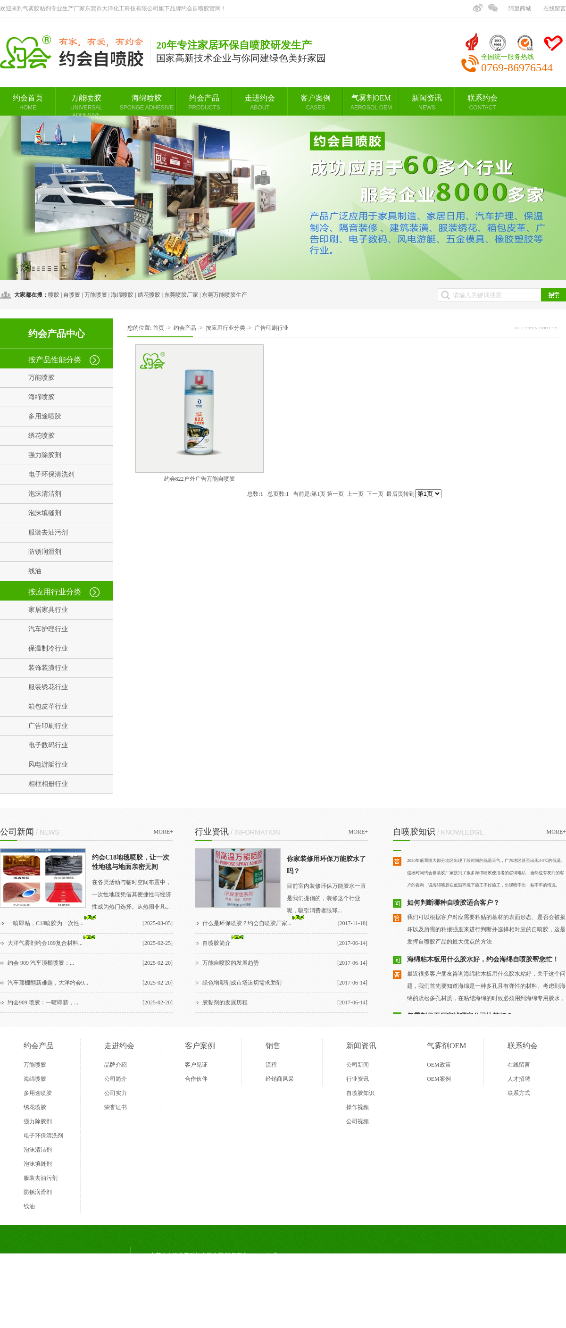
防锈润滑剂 (44, 551)
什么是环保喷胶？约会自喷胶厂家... (246, 923)
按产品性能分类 (54, 360)
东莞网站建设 (201, 1308)
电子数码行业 (48, 745)
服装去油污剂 (48, 532)
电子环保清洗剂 (51, 474)
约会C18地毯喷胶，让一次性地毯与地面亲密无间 (130, 862)
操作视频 (357, 1107)
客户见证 (196, 1064)
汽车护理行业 (48, 629)
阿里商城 (519, 8)
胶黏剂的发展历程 (225, 1002)
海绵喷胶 (146, 102)
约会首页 (28, 102)
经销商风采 (280, 1079)
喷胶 (53, 295)
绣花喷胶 (149, 295)
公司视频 (357, 1121)
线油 (35, 571)
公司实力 (115, 1093)
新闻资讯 (427, 102)
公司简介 (115, 1079)
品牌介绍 (115, 1064)
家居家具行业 (48, 609)
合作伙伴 (196, 1079)
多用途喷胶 (44, 416)
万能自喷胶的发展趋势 (230, 963)
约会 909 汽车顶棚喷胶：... (41, 963)
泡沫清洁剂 (44, 493)
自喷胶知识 (360, 1093)
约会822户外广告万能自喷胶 (199, 479)
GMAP (265, 1308)
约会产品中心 (56, 333)
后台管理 (295, 1308)
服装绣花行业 (48, 687)
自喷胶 (71, 295)
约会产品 (204, 102)
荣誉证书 (115, 1107)
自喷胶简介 (216, 943)
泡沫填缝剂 (44, 513)
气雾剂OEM (371, 102)
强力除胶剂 (44, 455)
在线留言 (554, 8)
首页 (158, 328)
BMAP (237, 1308)
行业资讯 (357, 1079)
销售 (273, 1046)
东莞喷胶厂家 (181, 295)
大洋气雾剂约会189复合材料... (45, 943)
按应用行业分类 (54, 592)
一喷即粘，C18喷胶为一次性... (45, 923)
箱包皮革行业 (48, 706)
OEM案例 (439, 1079)
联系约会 (482, 102)
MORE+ (163, 831)
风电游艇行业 (48, 764)
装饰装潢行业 (48, 667)
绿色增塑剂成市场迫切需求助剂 (242, 982)
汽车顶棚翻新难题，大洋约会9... (48, 982)
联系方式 (519, 1093)
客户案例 (315, 102)
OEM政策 (439, 1064)
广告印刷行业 (48, 725)
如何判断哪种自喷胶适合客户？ (453, 904)
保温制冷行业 (48, 648)
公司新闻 (357, 1064)
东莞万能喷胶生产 (224, 295)
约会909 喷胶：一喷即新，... (43, 1002)
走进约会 (260, 102)
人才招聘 (519, 1079)
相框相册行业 (48, 783)
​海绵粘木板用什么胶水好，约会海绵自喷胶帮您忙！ (483, 961)
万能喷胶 (86, 105)
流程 (271, 1064)
